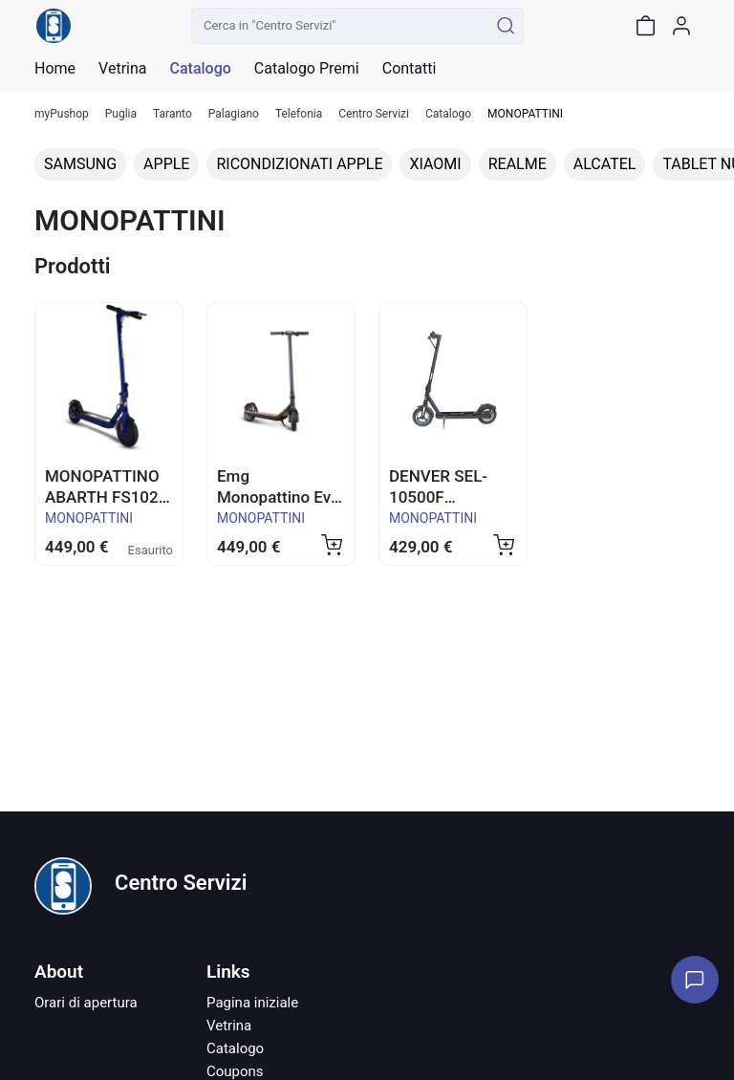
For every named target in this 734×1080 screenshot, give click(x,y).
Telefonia (298, 114)
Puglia (121, 114)
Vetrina (228, 1025)
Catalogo (199, 68)
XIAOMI (435, 164)
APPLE (166, 164)
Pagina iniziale (252, 1002)
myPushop (61, 114)
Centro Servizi (373, 114)
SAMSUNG (80, 164)
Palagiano (233, 114)
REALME (517, 164)
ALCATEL (605, 164)
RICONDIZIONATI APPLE (299, 164)
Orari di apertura (86, 1002)
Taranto (172, 114)
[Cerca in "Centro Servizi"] (339, 26)
